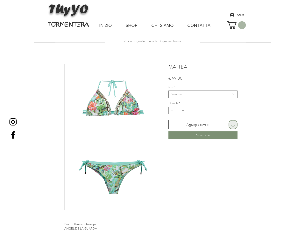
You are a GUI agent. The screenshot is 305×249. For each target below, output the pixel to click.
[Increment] (183, 110)
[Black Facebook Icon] (13, 135)
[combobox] (203, 94)
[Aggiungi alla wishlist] (233, 124)
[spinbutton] (177, 110)
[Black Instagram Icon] (13, 122)
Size (171, 87)
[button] (236, 25)
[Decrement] (171, 110)
